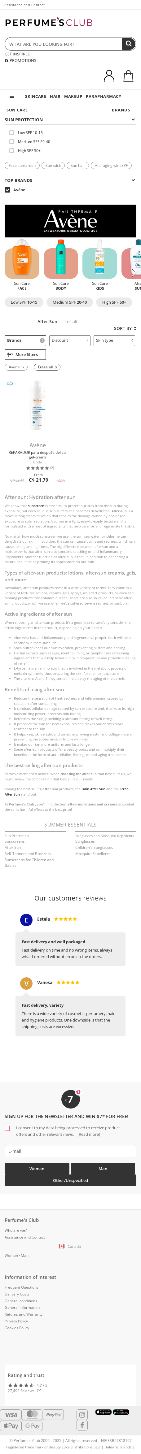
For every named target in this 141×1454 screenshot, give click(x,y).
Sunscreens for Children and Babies (29, 862)
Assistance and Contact (24, 4)
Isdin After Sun (93, 789)
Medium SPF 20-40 (29, 141)
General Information (22, 1307)
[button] (134, 272)
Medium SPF (70, 302)
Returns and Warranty (23, 1314)
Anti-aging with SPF (111, 165)
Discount (70, 340)
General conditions (21, 1301)
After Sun (13, 847)
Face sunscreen (22, 165)
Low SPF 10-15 (26, 132)
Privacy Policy (16, 1321)
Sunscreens (15, 841)
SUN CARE (17, 110)
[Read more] (88, 1134)
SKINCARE (35, 96)
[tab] (70, 119)
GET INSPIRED (17, 54)
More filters (22, 354)
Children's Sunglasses (94, 847)
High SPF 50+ (25, 150)
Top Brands (70, 180)
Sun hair (78, 165)
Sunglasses (85, 841)
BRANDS (121, 110)
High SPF (114, 302)
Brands (26, 340)
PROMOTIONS (20, 60)
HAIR (55, 96)
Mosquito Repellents (92, 853)
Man (103, 1168)
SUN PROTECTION (70, 120)
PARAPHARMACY (103, 96)
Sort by (125, 328)
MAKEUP (73, 96)
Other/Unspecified (70, 1180)
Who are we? (16, 1230)
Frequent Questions (21, 1287)
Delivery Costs (17, 1294)
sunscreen (36, 505)
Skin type (114, 340)
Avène (15, 190)
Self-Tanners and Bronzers (28, 853)
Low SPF (24, 302)
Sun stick (53, 165)
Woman (36, 1168)
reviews (70, 898)
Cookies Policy (17, 1327)
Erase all (45, 367)
